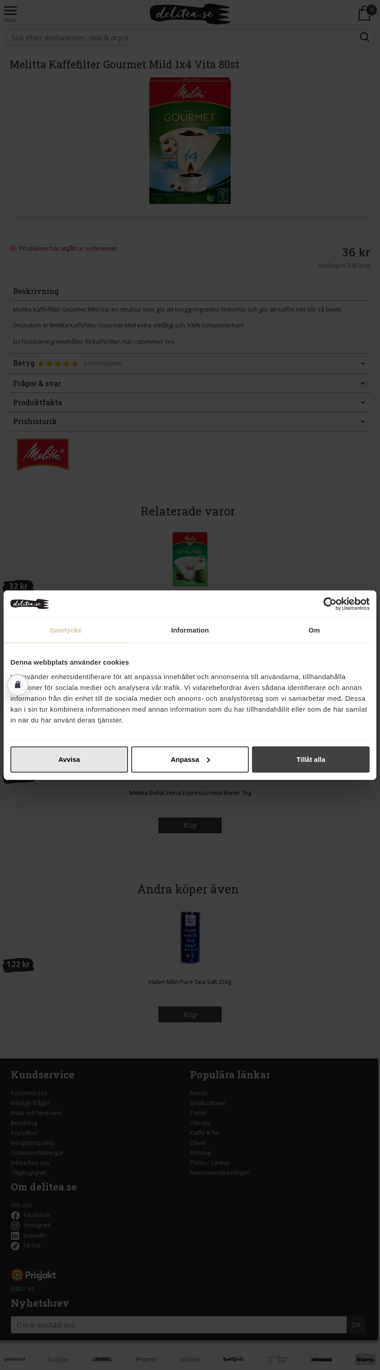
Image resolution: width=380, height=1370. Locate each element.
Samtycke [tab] (66, 630)
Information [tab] (190, 630)
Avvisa (69, 759)
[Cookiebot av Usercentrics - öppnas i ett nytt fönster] (330, 604)
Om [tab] (314, 630)
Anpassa (190, 759)
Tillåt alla (310, 759)
